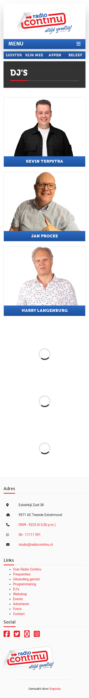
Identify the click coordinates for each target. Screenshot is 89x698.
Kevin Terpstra (44, 161)
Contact (19, 614)
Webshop (20, 594)
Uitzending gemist (26, 579)
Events (18, 599)
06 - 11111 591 (30, 535)
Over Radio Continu (27, 569)
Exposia (55, 688)
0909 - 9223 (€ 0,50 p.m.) (37, 525)
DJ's (16, 589)
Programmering (24, 584)
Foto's (17, 609)
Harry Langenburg (45, 310)
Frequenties (21, 574)
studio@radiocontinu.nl (36, 544)
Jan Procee (44, 236)
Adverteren (21, 604)
